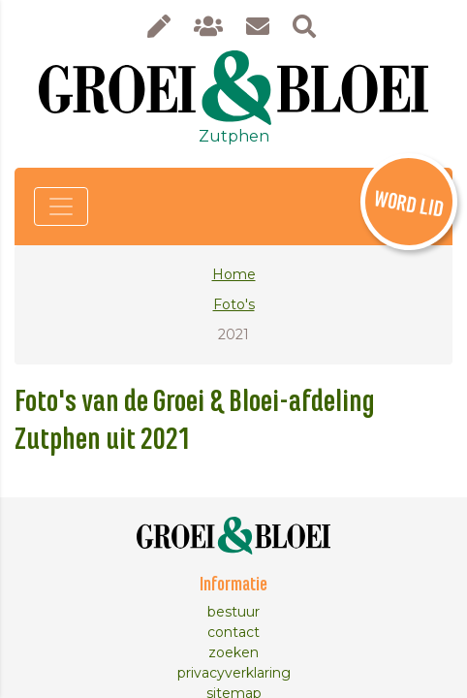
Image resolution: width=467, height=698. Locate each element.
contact (233, 632)
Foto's (234, 304)
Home (234, 274)
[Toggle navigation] (61, 206)
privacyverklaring (234, 673)
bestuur (233, 611)
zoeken (233, 652)
